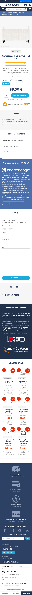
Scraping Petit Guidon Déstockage (8, 411)
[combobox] (16, 9)
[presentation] (16, 268)
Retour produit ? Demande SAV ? (10, 546)
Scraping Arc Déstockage (9, 382)
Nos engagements (7, 559)
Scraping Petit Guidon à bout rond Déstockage (23, 411)
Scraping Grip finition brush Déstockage (23, 441)
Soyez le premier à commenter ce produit (16, 64)
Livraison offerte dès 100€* (5, 1)
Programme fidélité (14, 1)
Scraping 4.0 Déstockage (23, 382)
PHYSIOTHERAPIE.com (7, 378)
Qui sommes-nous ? (7, 558)
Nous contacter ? (8, 553)
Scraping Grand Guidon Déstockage (9, 441)
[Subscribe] (27, 538)
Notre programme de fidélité (9, 561)
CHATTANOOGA (16, 51)
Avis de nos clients (7, 549)
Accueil (3, 12)
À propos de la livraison (8, 548)
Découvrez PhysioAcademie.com (11, 562)
